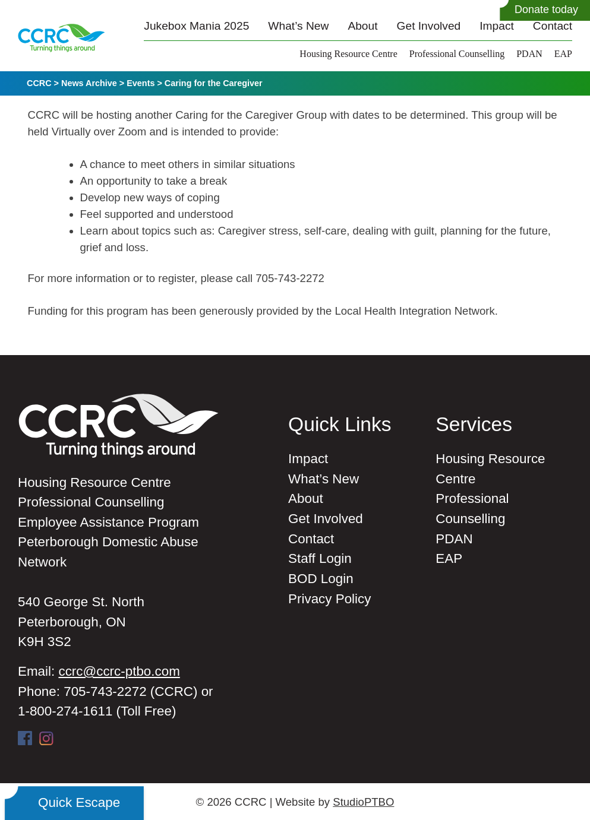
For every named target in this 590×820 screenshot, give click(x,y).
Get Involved (429, 26)
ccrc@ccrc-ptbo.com (118, 671)
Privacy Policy (329, 598)
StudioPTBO (363, 802)
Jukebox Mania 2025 (196, 26)
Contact (552, 26)
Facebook (25, 738)
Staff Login (320, 558)
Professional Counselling (456, 54)
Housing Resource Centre (348, 54)
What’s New (298, 26)
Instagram (46, 738)
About (362, 26)
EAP (563, 54)
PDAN (529, 54)
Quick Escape (79, 802)
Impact (496, 26)
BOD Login (321, 578)
